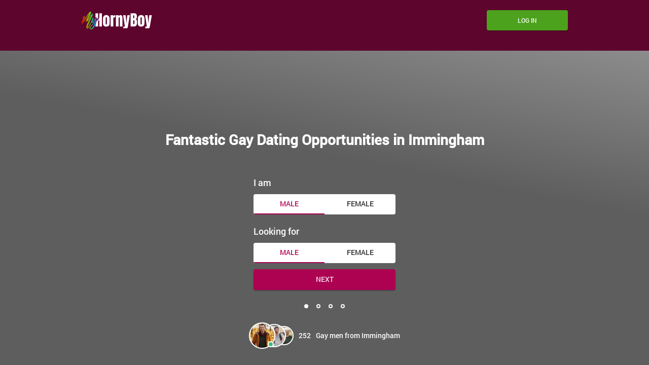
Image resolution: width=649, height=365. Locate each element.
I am (262, 182)
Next (325, 279)
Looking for (276, 231)
